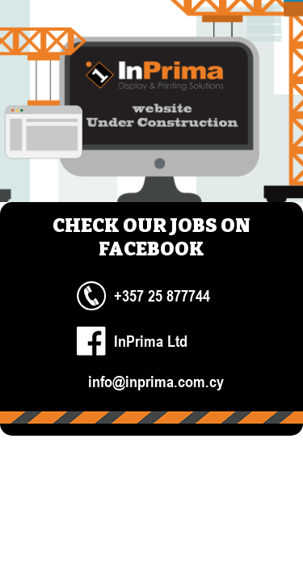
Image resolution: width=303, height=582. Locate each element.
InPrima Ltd (150, 340)
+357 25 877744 (162, 295)
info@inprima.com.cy (156, 381)
